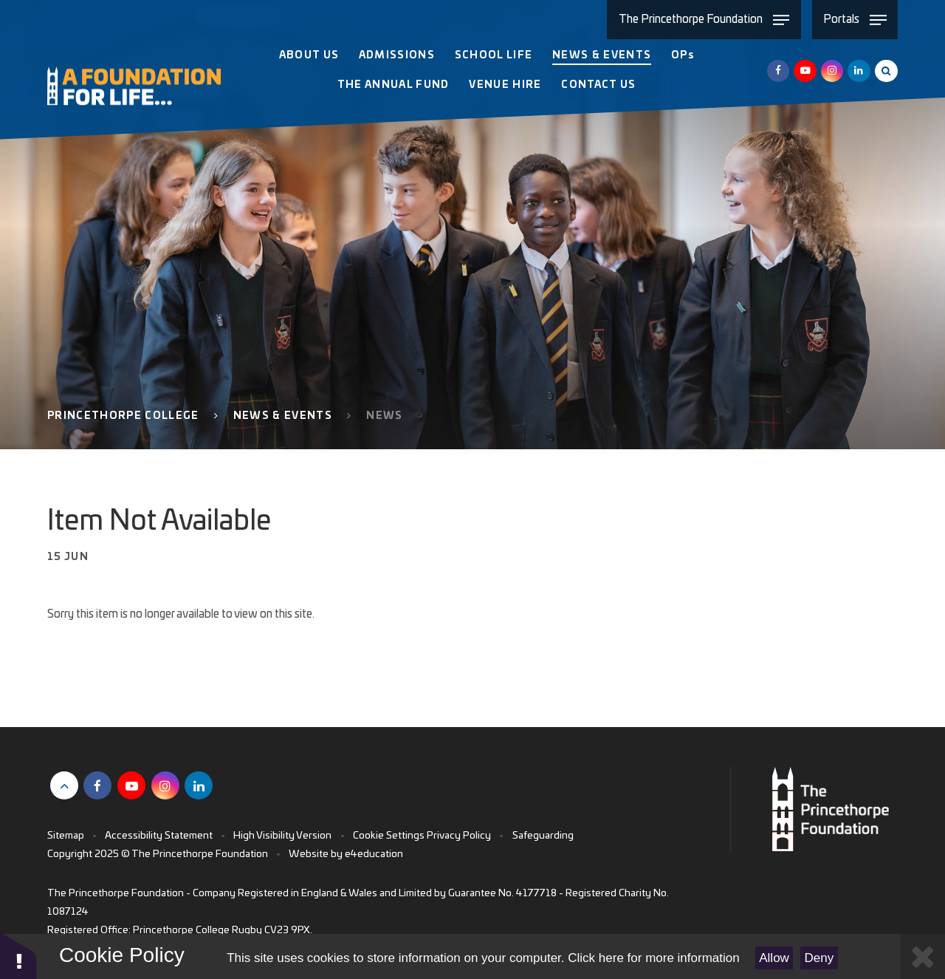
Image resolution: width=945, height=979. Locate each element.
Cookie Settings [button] (389, 835)
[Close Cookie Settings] (923, 956)
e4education (374, 854)
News (384, 416)
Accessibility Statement (159, 835)
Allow (774, 958)
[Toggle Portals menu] (855, 19)
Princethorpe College (123, 416)
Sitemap (65, 835)
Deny (819, 958)
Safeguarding (543, 835)
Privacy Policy (459, 835)
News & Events (282, 416)
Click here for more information (653, 958)
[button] (18, 955)
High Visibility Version (282, 835)
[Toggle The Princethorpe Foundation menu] (703, 19)
